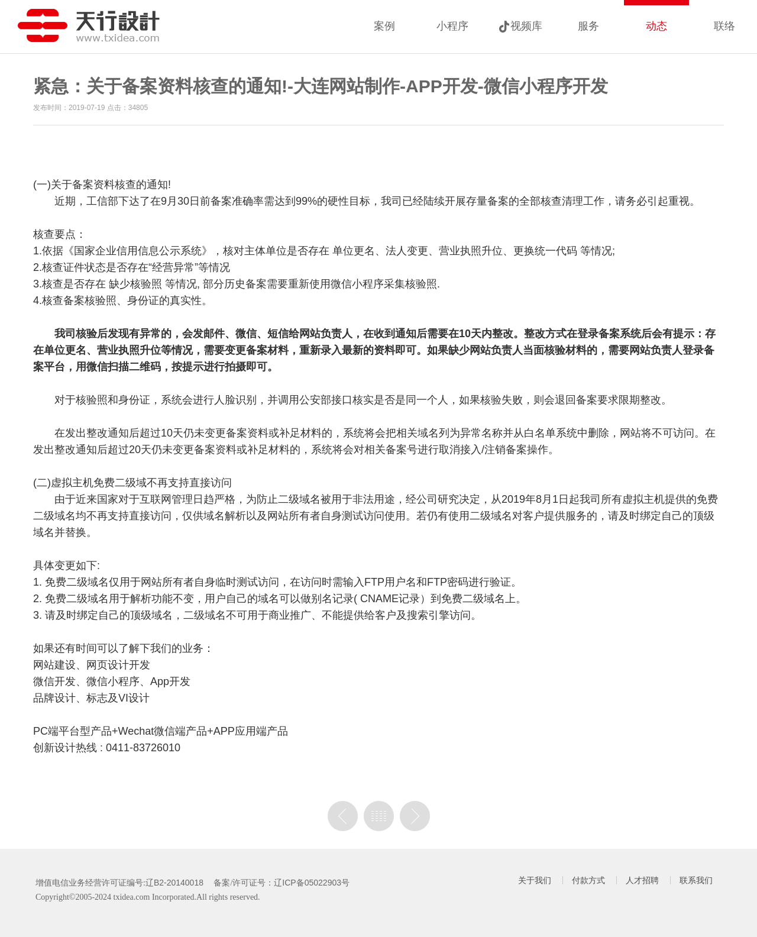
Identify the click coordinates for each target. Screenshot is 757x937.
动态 (656, 26)
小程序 (452, 26)
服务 (588, 26)
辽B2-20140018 (174, 882)
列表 (379, 816)
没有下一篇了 (415, 816)
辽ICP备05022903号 (312, 882)
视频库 (526, 26)
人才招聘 (642, 880)
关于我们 (534, 880)
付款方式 (588, 880)
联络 (724, 26)
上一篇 (343, 816)
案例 (384, 26)
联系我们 (696, 880)
